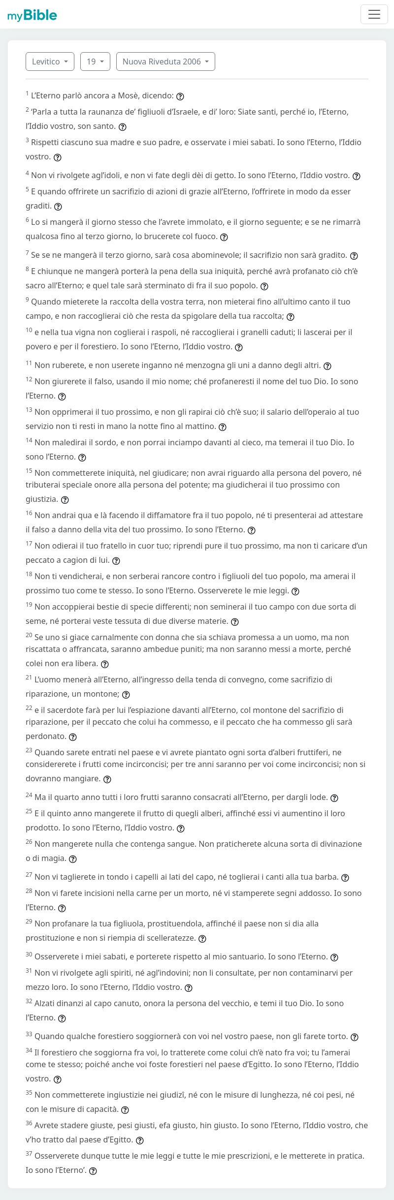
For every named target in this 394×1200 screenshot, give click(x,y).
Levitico (47, 61)
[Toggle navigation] (374, 14)
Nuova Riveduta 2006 (163, 61)
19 (92, 61)
